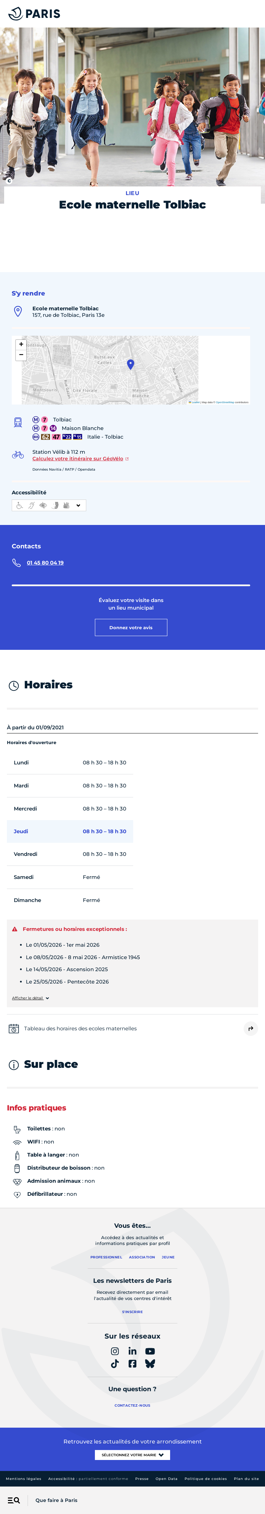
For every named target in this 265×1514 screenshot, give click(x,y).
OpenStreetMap (225, 402)
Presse (142, 1479)
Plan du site (246, 1479)
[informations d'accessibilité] (49, 505)
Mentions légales (23, 1479)
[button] (130, 364)
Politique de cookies (206, 1479)
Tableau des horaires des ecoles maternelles (80, 1028)
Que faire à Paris (56, 1500)
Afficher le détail (28, 998)
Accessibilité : (88, 1479)
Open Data (167, 1479)
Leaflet (194, 402)
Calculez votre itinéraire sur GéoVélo (77, 458)
